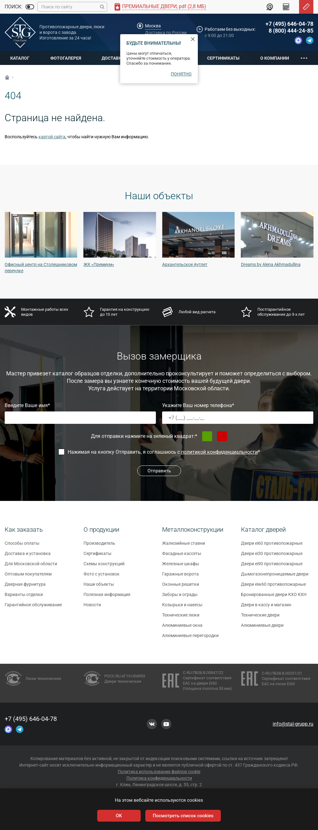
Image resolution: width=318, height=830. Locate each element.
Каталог (20, 58)
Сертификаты (223, 58)
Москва (153, 25)
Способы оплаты (22, 545)
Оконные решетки (180, 587)
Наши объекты (99, 587)
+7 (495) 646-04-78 (289, 24)
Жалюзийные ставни (183, 545)
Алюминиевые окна (182, 628)
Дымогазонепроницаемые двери (274, 576)
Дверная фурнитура (25, 587)
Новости (92, 607)
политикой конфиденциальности (219, 452)
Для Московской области (31, 566)
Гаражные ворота (180, 576)
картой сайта (52, 136)
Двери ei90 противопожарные (271, 566)
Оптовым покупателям (28, 576)
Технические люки (180, 617)
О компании (274, 58)
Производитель (99, 545)
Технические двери (260, 617)
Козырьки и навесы (182, 607)
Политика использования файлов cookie (159, 771)
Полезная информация (107, 597)
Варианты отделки (24, 597)
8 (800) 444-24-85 (291, 30)
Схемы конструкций (104, 566)
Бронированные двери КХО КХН (274, 597)
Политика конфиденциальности (159, 778)
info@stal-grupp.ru (293, 724)
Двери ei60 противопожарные (271, 545)
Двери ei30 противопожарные (271, 556)
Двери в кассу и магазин (266, 607)
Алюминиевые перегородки (190, 638)
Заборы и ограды (180, 597)
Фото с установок (102, 576)
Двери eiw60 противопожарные (273, 587)
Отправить (159, 471)
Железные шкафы (180, 566)
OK (119, 816)
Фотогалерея (65, 58)
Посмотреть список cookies (183, 816)
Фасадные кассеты (181, 556)
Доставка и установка (28, 556)
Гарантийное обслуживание (33, 607)
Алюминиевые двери (262, 628)
